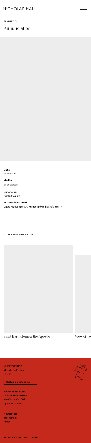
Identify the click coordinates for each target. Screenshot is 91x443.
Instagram (10, 418)
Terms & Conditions (16, 437)
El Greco (10, 21)
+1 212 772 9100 (13, 366)
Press (7, 421)
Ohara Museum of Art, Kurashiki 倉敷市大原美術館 (33, 207)
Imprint (35, 437)
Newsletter (10, 414)
